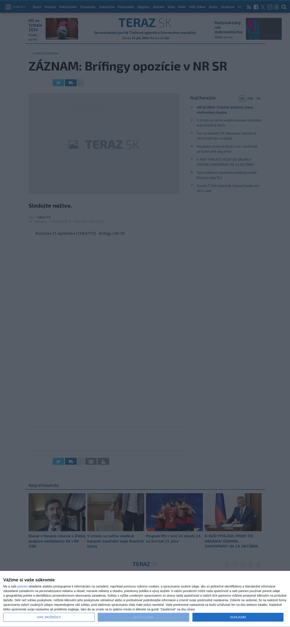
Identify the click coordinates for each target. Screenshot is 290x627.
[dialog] (145, 599)
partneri (22, 586)
